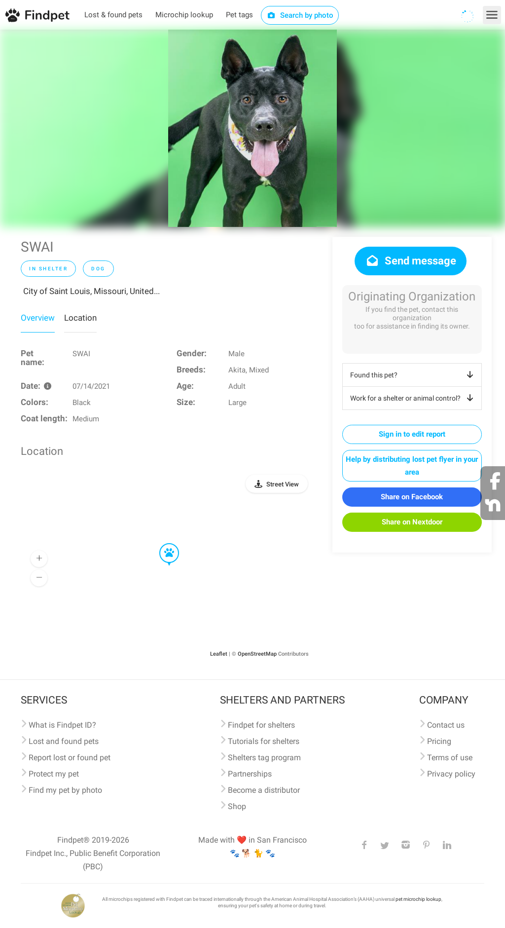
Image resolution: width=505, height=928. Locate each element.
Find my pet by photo (65, 790)
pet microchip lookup (418, 899)
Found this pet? (413, 375)
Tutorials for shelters (263, 741)
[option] (252, 128)
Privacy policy (451, 774)
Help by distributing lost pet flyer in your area (412, 466)
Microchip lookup (184, 14)
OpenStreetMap (257, 654)
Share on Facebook (412, 496)
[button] (162, 544)
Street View (282, 484)
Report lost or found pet (69, 757)
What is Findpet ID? (62, 725)
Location (80, 318)
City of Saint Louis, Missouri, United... (91, 291)
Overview (38, 318)
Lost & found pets (113, 14)
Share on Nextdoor (412, 522)
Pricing (439, 741)
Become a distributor (264, 790)
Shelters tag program (264, 757)
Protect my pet (54, 774)
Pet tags (239, 14)
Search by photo (300, 15)
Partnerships (250, 774)
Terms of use (449, 757)
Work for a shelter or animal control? (413, 398)
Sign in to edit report (412, 434)
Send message (410, 261)
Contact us (446, 725)
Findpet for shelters (261, 725)
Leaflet (218, 654)
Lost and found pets (64, 741)
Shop (237, 806)
